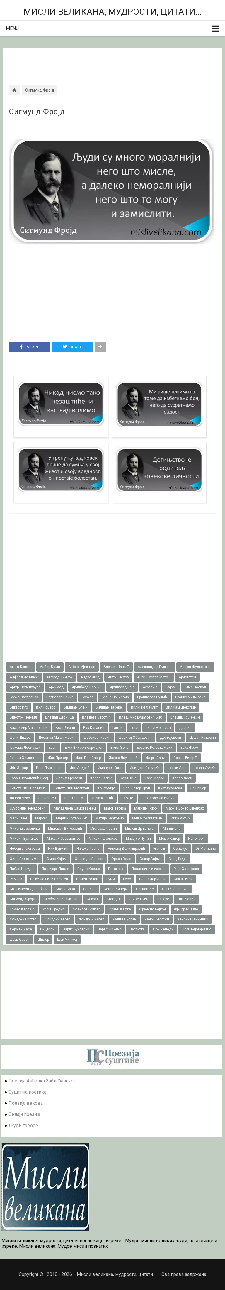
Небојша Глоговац (25, 848)
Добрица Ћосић (97, 738)
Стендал (113, 899)
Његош (159, 848)
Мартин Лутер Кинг (71, 818)
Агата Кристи (21, 667)
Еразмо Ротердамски (154, 748)
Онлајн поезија (24, 1114)
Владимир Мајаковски (28, 728)
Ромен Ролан (87, 879)
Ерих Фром (189, 748)
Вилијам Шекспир (181, 707)
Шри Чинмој (67, 939)
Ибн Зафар (19, 768)
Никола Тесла (88, 848)
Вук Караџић (93, 728)
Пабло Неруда (21, 869)
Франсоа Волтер (86, 909)
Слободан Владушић (61, 899)
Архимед (56, 687)
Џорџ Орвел (20, 939)
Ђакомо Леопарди (25, 748)
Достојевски (170, 738)
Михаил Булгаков (24, 839)
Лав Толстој (74, 798)
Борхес (87, 697)
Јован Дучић (204, 768)
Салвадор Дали (152, 879)
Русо (127, 879)
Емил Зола (119, 748)
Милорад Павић (103, 829)
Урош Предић (53, 909)
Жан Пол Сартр (88, 758)
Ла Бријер (198, 788)
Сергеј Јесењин (175, 889)
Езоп (53, 748)
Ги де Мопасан (158, 728)
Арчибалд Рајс (122, 687)
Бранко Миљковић (190, 697)
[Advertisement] (112, 61)
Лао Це (127, 798)
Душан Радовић (202, 738)
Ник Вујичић (58, 848)
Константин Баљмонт (27, 788)
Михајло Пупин (138, 839)
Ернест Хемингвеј (25, 758)
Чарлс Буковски (76, 929)
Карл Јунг (128, 778)
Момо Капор (169, 839)
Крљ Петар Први (136, 788)
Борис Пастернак (24, 697)
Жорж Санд (155, 758)
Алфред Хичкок (59, 677)
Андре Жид (90, 677)
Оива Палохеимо (24, 859)
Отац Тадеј (177, 859)
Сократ (92, 899)
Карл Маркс (154, 778)
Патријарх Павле (55, 869)
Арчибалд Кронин (87, 687)
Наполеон (196, 839)
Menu (12, 28)
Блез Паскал (195, 687)
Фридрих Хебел (58, 919)
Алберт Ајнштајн (81, 667)
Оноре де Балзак (89, 859)
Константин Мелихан (71, 788)
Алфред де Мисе (24, 677)
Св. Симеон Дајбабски (28, 889)
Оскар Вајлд (149, 859)
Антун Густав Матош (154, 677)
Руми (110, 879)
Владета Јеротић (96, 717)
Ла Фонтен (47, 798)
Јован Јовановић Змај (29, 778)
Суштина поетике (27, 1092)
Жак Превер (58, 758)
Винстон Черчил (23, 717)
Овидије (180, 848)
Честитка (137, 929)
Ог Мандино (205, 848)
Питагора (115, 869)
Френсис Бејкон (152, 909)
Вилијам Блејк (75, 707)
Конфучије (106, 788)
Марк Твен (18, 818)
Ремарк (16, 879)
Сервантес (145, 889)
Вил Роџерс (45, 707)
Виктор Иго (19, 707)
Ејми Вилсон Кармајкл (83, 748)
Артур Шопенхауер (25, 687)
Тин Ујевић (186, 899)
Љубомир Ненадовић (28, 808)
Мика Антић (180, 818)
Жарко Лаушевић (123, 758)
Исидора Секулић (144, 768)
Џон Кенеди (163, 929)
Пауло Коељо (88, 869)
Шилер (43, 939)
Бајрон (171, 687)
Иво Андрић (80, 768)
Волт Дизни (65, 728)
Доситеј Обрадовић (135, 738)
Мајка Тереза (115, 808)
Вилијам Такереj (109, 707)
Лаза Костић (102, 798)
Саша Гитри (183, 879)
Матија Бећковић (110, 818)
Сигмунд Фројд (37, 112)
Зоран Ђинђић (185, 758)
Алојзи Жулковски (195, 667)
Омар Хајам (57, 859)
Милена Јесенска (25, 829)
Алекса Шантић (116, 667)
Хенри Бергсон (156, 919)
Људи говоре (23, 1125)
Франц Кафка (119, 909)
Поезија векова (25, 1103)
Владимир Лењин (185, 717)
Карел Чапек (101, 778)
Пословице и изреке (149, 869)
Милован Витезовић (65, 829)
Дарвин (185, 728)
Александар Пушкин (155, 667)
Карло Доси (182, 778)
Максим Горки (146, 808)
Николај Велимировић (126, 848)
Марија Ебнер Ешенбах (185, 808)
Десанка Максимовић (57, 738)
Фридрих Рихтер (23, 919)
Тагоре (163, 899)
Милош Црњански (140, 829)
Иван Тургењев (49, 768)
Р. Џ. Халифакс (186, 869)
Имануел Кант (110, 768)
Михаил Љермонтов (64, 839)
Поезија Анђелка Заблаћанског (42, 1081)
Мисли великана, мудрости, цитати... (113, 11)
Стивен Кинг (139, 899)
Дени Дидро (20, 738)
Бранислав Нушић (152, 697)
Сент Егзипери (116, 889)
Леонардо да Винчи (158, 798)
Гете (134, 728)
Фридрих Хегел (91, 919)
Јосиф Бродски (69, 778)
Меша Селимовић (147, 818)
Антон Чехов (118, 677)
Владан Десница (59, 717)
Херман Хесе (21, 929)
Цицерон (47, 929)
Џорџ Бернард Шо (196, 929)
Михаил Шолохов (103, 839)
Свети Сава (65, 889)
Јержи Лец (176, 768)
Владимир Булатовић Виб (140, 717)
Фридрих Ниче (186, 909)
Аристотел (187, 677)
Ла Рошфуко (20, 798)
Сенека (89, 889)
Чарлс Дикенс (109, 929)
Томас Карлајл (22, 909)
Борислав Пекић (60, 697)
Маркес (41, 818)
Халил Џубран (124, 919)
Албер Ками (50, 667)
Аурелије (150, 687)
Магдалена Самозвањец (75, 808)
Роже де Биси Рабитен (49, 879)
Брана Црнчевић (115, 697)
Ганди (117, 728)
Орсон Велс (121, 859)
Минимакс (171, 829)
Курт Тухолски (170, 788)
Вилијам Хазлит (144, 707)
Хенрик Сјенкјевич (192, 919)
